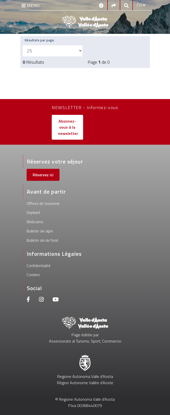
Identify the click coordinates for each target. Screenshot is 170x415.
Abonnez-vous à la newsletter (68, 127)
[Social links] (113, 5)
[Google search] (126, 5)
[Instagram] (41, 300)
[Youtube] (55, 300)
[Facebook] (28, 300)
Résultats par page (40, 40)
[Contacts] (101, 5)
